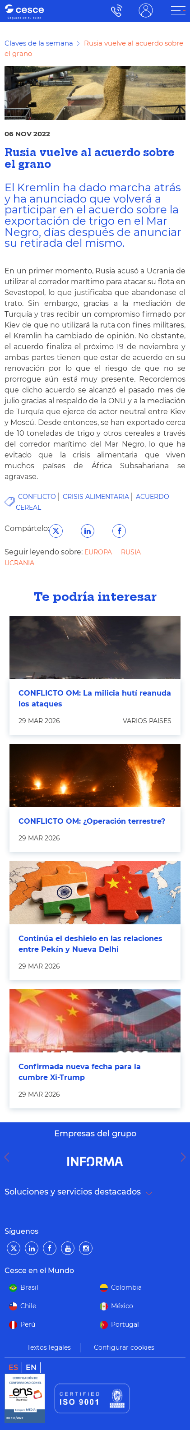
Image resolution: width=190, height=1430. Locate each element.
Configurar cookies (124, 1347)
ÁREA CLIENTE (145, 10)
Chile (28, 1306)
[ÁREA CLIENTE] (178, 10)
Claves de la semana (39, 43)
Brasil (29, 1287)
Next (185, 1157)
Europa (99, 552)
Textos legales (49, 1347)
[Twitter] (13, 1248)
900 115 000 (114, 10)
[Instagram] (86, 1248)
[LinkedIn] (31, 1248)
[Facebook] (49, 1248)
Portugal (125, 1324)
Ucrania (19, 563)
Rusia (131, 552)
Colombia (126, 1287)
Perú (27, 1324)
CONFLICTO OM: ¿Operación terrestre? (92, 821)
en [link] (31, 1367)
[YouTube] (67, 1248)
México (122, 1306)
